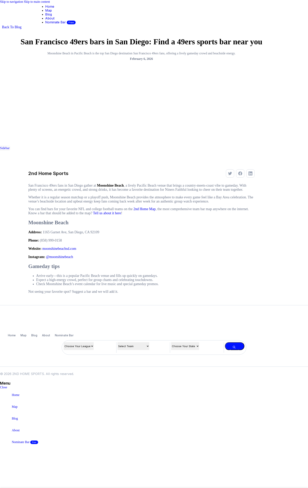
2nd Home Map (144, 209)
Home (12, 335)
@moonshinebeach (59, 257)
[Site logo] (11, 26)
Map (23, 335)
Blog (34, 335)
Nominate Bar (64, 335)
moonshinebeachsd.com (59, 249)
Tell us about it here (107, 213)
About (46, 335)
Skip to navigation (12, 1)
